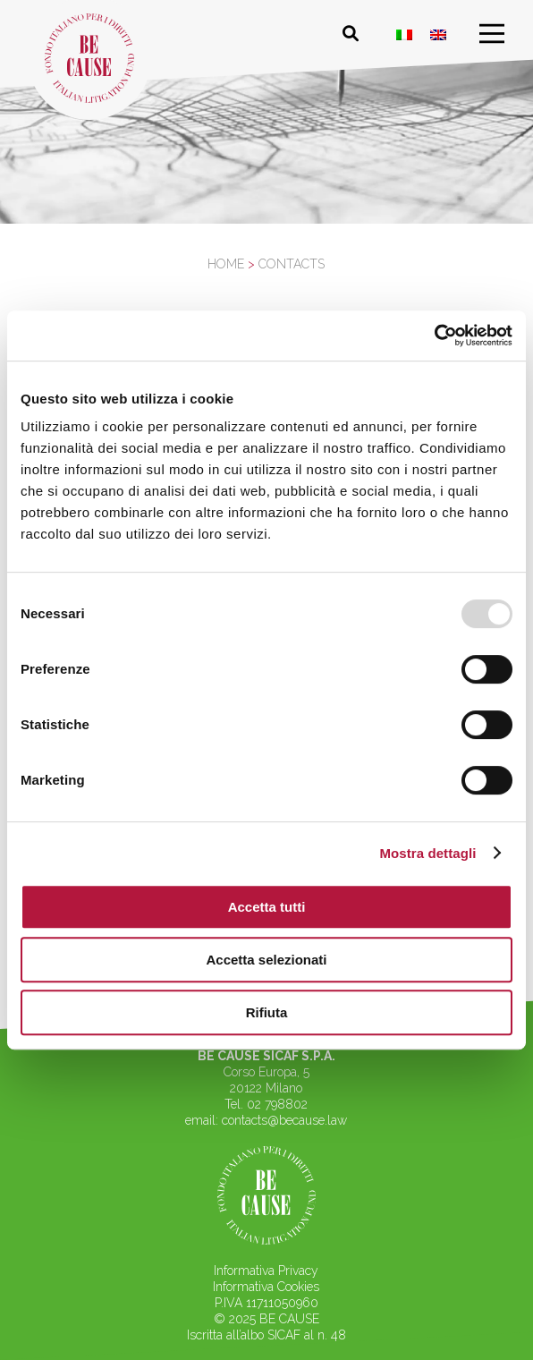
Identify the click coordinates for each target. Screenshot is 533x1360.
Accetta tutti (267, 906)
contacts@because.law (284, 1120)
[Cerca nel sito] (350, 34)
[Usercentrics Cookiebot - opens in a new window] (434, 335)
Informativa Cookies (266, 1286)
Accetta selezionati (266, 959)
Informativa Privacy (266, 1270)
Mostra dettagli (427, 853)
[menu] (491, 34)
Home (225, 264)
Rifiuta (267, 1012)
